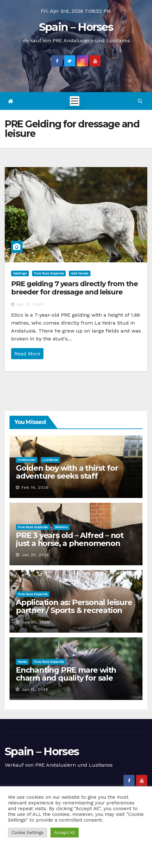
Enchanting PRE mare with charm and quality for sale (66, 673)
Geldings (20, 273)
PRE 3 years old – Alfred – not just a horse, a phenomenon (69, 539)
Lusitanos (50, 459)
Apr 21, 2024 (30, 304)
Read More (27, 354)
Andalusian (27, 459)
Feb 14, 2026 (35, 487)
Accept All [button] (64, 832)
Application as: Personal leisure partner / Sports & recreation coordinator (74, 610)
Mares (22, 661)
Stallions (61, 527)
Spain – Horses (76, 27)
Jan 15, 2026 (35, 689)
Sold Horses (80, 273)
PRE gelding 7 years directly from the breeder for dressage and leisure (74, 287)
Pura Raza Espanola (49, 273)
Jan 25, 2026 (36, 555)
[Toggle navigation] (74, 101)
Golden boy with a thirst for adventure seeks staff (67, 472)
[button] (140, 101)
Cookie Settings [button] (27, 832)
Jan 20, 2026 (36, 622)
